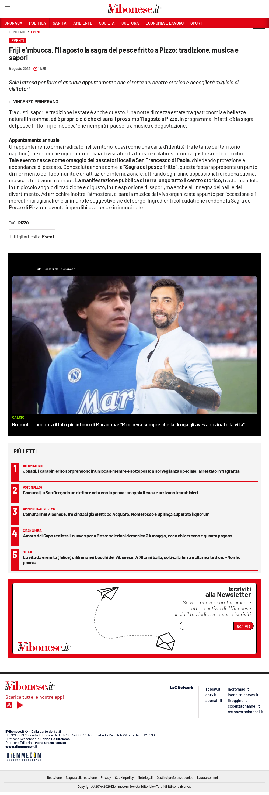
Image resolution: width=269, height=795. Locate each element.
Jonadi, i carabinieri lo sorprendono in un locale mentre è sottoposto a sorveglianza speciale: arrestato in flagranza (131, 471)
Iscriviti (243, 626)
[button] (259, 34)
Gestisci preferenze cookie (175, 777)
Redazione (54, 777)
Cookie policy (124, 777)
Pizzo (23, 222)
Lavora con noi (207, 777)
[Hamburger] (7, 9)
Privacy (106, 777)
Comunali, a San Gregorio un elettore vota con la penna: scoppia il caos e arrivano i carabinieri (110, 492)
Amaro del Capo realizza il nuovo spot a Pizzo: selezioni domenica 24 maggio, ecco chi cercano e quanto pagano (127, 535)
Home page (17, 32)
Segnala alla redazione (81, 777)
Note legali (145, 777)
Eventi (36, 32)
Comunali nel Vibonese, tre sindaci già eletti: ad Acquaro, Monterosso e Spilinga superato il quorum (116, 514)
